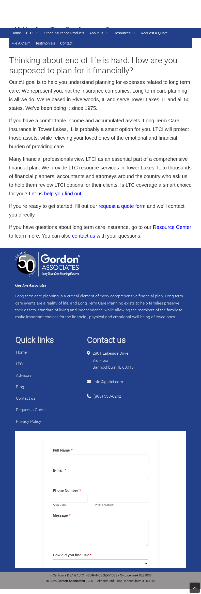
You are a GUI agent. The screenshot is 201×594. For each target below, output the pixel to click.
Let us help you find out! (56, 193)
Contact (66, 43)
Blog (20, 386)
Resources (125, 33)
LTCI (20, 363)
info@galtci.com (108, 381)
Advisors (24, 375)
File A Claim (21, 43)
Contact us (25, 398)
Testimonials (45, 43)
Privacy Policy (28, 421)
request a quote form (122, 206)
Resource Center (172, 227)
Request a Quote (154, 33)
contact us (83, 236)
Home (21, 352)
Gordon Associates (44, 14)
